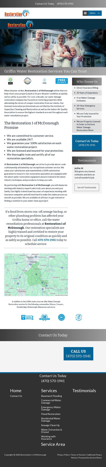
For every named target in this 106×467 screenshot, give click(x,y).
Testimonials (84, 390)
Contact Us (16, 396)
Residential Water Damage (50, 419)
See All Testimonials (86, 187)
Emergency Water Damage (51, 408)
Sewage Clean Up (50, 425)
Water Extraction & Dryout (51, 431)
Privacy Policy (63, 455)
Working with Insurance (48, 437)
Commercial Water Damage (51, 401)
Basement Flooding (51, 396)
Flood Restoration (50, 414)
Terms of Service (78, 455)
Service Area (53, 444)
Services (49, 390)
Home (15, 390)
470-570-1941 (47, 240)
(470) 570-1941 (65, 3)
